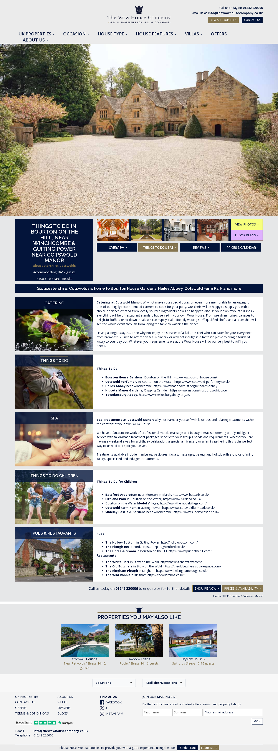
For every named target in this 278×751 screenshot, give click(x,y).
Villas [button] (193, 34)
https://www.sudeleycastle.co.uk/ (196, 512)
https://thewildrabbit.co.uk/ (166, 575)
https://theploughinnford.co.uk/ (163, 547)
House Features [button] (156, 34)
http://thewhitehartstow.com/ (181, 562)
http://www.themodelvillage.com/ (183, 503)
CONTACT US (252, 20)
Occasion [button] (76, 34)
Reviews (201, 247)
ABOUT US (65, 697)
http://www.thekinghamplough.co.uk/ (182, 571)
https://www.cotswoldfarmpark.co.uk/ (188, 508)
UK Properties (231, 596)
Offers (219, 34)
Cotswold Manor (252, 596)
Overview (118, 247)
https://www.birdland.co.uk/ (182, 499)
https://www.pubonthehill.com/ (190, 551)
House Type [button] (112, 34)
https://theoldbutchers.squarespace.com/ (192, 566)
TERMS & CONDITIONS (32, 713)
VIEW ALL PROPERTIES (223, 20)
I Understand (188, 748)
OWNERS (64, 708)
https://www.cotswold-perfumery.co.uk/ (202, 382)
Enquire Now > (207, 588)
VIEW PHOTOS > (246, 224)
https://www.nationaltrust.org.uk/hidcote (198, 390)
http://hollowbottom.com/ (179, 542)
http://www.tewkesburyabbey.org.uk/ (164, 395)
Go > (257, 721)
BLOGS (63, 713)
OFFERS (20, 708)
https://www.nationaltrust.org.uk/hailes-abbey (185, 386)
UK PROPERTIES (26, 697)
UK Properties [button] (36, 34)
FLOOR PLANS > (246, 235)
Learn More (209, 748)
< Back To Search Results (54, 279)
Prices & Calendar (242, 247)
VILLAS (62, 702)
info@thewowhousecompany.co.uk (235, 13)
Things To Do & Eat (159, 247)
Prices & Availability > (242, 588)
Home (217, 596)
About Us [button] (35, 40)
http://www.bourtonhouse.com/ (195, 377)
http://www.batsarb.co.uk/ (191, 494)
